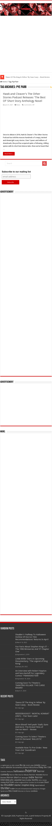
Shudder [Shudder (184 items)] (9, 784)
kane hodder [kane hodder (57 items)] (26, 780)
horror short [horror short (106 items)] (13, 777)
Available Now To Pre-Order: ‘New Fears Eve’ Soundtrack (31, 748)
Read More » (9, 154)
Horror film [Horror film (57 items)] (14, 775)
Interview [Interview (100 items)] (5, 780)
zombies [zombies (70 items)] (34, 791)
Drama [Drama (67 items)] (25, 767)
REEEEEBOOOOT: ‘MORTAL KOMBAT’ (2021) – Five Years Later (32, 714)
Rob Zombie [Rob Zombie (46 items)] (29, 782)
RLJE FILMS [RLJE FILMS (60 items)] (10, 782)
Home (3, 82)
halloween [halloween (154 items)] (19, 771)
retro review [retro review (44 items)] (43, 780)
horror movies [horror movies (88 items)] (35, 774)
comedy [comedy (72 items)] (37, 765)
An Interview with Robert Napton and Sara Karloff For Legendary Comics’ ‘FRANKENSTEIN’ (30, 673)
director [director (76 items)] (9, 767)
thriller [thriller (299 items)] (5, 788)
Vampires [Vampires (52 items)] (36, 789)
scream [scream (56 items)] (41, 782)
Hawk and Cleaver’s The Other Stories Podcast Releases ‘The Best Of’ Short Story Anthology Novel (24, 97)
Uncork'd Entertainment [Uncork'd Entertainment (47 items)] (23, 789)
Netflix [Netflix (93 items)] (35, 780)
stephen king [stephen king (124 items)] (27, 785)
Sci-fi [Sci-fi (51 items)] (36, 782)
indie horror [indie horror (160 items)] (36, 777)
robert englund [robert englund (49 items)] (19, 782)
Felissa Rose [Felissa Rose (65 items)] (33, 767)
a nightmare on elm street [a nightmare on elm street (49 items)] (10, 765)
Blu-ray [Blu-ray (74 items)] (22, 765)
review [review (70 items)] (3, 782)
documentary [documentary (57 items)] (18, 767)
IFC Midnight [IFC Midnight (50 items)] (23, 778)
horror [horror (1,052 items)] (31, 770)
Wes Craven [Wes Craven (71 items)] (13, 791)
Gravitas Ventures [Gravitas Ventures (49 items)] (7, 771)
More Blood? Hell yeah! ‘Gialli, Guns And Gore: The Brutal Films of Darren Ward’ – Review (31, 727)
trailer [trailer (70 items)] (12, 789)
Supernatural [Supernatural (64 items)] (40, 785)
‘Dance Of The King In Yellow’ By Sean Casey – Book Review (27, 77)
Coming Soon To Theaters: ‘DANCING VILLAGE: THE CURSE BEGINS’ (30, 685)
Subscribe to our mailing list (16, 172)
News (18, 105)
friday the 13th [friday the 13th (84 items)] (44, 767)
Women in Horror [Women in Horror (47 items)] (24, 791)
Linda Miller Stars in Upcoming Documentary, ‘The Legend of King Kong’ (31, 661)
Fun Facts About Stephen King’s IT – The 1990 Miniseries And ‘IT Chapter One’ (32, 649)
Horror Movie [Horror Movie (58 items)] (23, 775)
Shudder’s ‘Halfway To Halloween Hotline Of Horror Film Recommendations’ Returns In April (31, 637)
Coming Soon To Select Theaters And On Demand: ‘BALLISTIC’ (30, 737)
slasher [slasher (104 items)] (17, 785)
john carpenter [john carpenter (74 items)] (16, 780)
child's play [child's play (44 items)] (29, 765)
